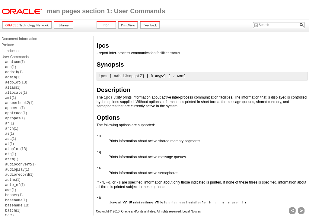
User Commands (15, 57)
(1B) (16, 82)
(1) (15, 62)
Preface (8, 45)
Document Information (19, 39)
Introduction (11, 51)
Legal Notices (192, 211)
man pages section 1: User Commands (106, 11)
